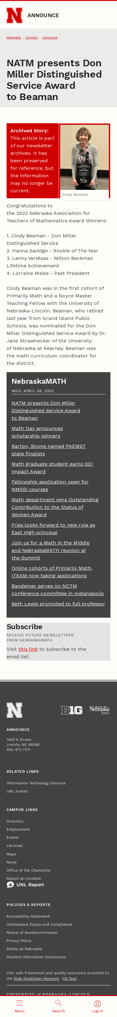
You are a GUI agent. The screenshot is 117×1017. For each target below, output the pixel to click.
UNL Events (17, 791)
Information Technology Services (36, 783)
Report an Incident (25, 882)
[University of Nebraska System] (99, 710)
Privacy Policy (19, 941)
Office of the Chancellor (29, 870)
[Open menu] (19, 1006)
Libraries (14, 845)
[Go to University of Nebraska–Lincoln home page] (14, 15)
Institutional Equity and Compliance (39, 924)
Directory (15, 821)
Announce (43, 15)
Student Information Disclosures (36, 957)
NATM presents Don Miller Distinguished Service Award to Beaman (46, 410)
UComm (31, 37)
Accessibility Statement (28, 916)
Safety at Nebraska (24, 949)
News (12, 862)
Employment (18, 829)
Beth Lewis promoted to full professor (58, 604)
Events (13, 837)
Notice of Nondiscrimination (32, 932)
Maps (11, 854)
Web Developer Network (36, 978)
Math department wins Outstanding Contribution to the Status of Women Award (55, 507)
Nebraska (14, 37)
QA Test (69, 978)
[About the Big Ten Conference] (71, 710)
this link (28, 649)
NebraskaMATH (39, 381)
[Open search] (58, 1006)
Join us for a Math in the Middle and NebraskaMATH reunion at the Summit (51, 550)
